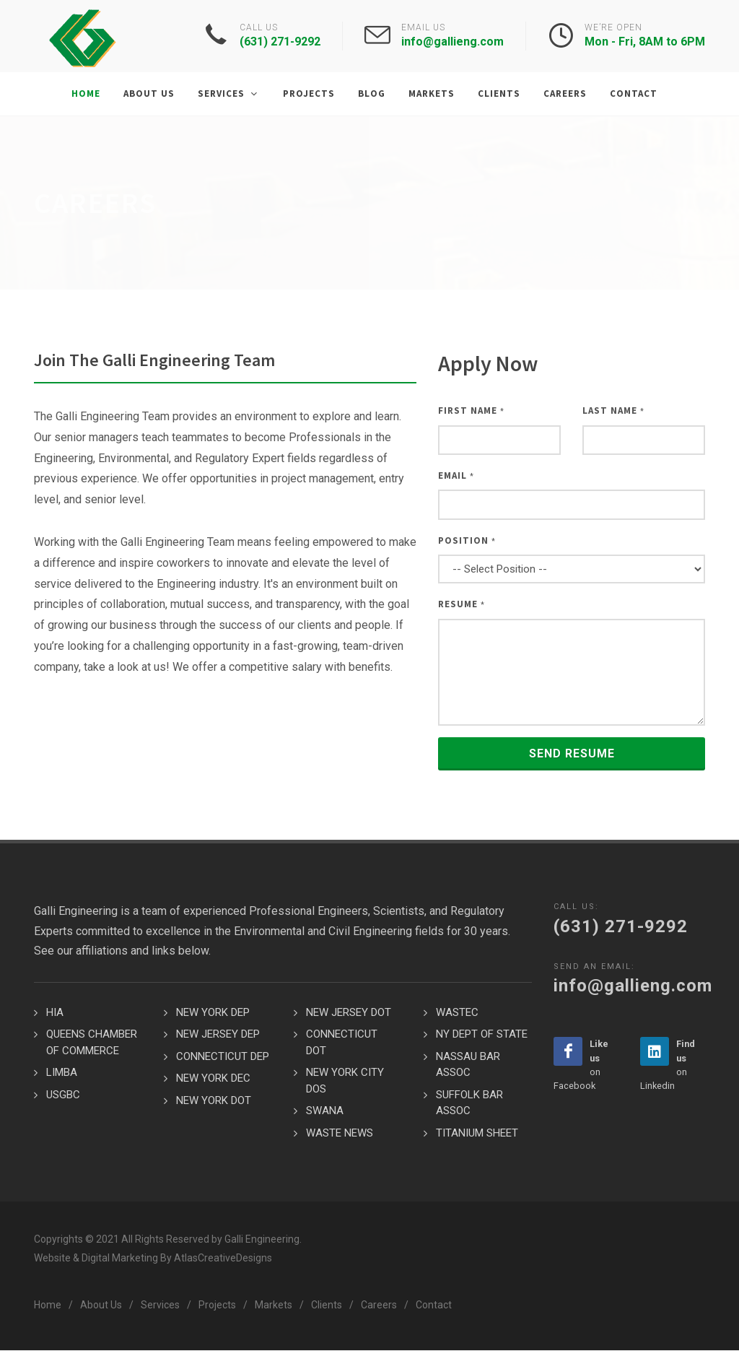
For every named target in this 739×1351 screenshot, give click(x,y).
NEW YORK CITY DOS (345, 1081)
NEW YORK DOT (213, 1101)
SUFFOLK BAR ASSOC (469, 1103)
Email (456, 476)
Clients (326, 1305)
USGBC (63, 1095)
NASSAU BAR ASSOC (468, 1065)
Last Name (613, 411)
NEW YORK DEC (213, 1078)
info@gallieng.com (452, 41)
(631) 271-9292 (280, 41)
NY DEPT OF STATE (482, 1034)
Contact (434, 1305)
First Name (471, 411)
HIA (55, 1013)
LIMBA (61, 1073)
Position (467, 541)
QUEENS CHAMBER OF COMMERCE (91, 1043)
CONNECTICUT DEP (222, 1057)
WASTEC (457, 1013)
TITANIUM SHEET (477, 1133)
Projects (217, 1305)
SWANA (325, 1111)
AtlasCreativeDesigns (223, 1258)
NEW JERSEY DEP (218, 1034)
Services (160, 1305)
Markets (273, 1305)
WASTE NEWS (339, 1133)
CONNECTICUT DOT (341, 1043)
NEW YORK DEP (213, 1013)
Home (47, 1305)
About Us (101, 1305)
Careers (379, 1305)
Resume (461, 605)
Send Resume (572, 754)
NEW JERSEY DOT (348, 1013)
